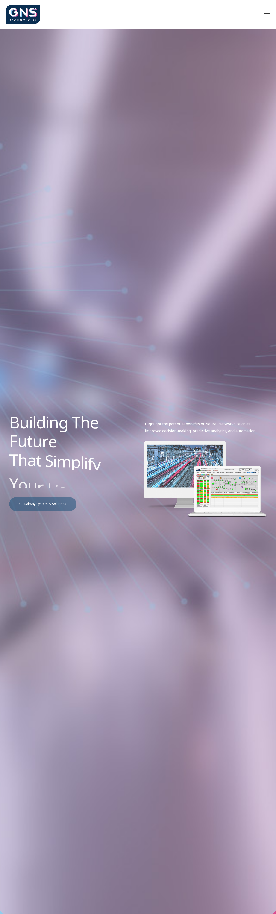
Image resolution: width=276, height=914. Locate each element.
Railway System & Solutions (44, 504)
